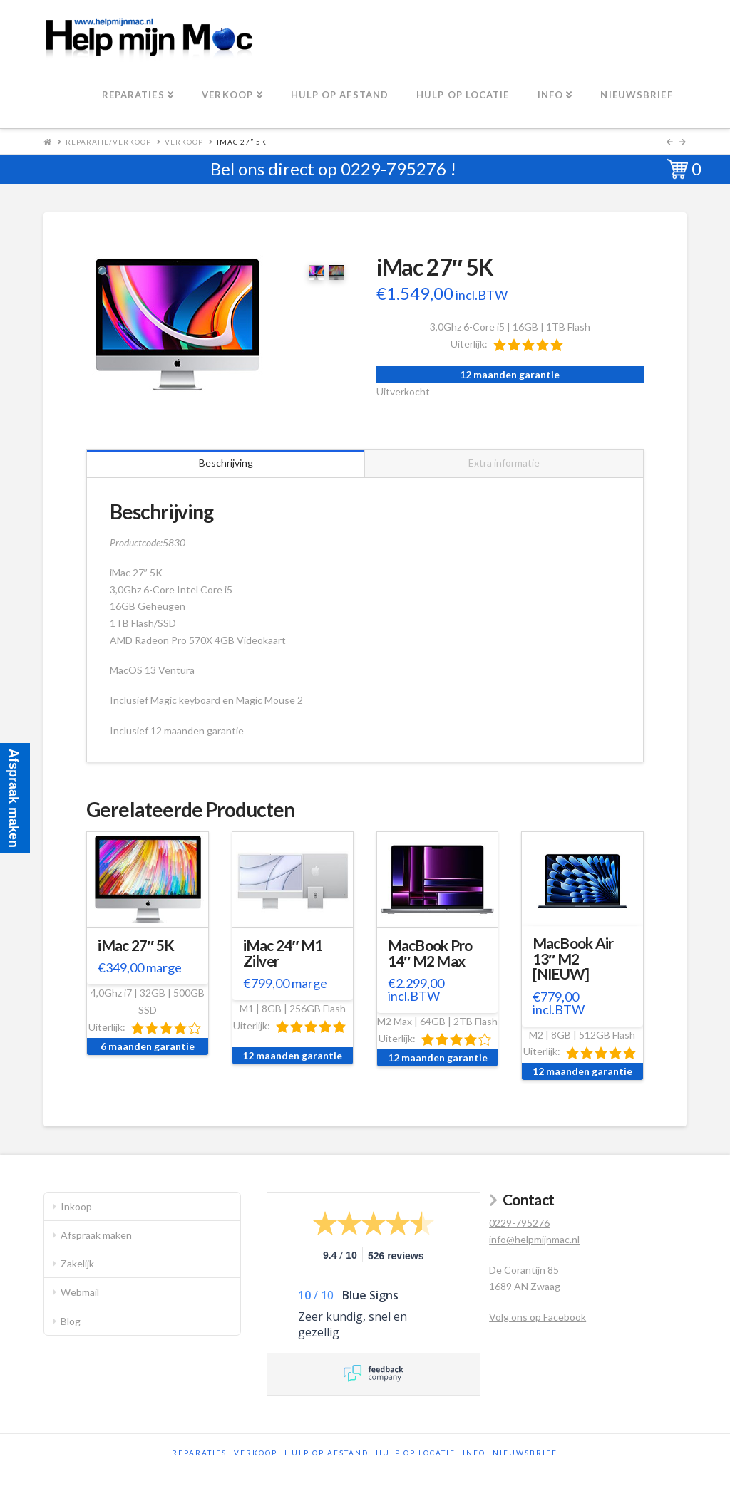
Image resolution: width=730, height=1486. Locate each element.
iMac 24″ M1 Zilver (283, 953)
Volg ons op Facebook (537, 1317)
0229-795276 (393, 168)
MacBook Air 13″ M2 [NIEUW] (573, 959)
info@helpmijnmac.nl (534, 1239)
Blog (71, 1321)
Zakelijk (77, 1263)
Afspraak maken (96, 1235)
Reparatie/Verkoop (108, 141)
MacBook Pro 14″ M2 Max (430, 953)
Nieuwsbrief (525, 1452)
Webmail (80, 1292)
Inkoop (76, 1206)
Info (474, 1452)
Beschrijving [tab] (226, 463)
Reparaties (199, 1452)
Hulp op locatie (416, 1452)
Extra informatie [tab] (504, 463)
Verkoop (184, 141)
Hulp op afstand (326, 1452)
